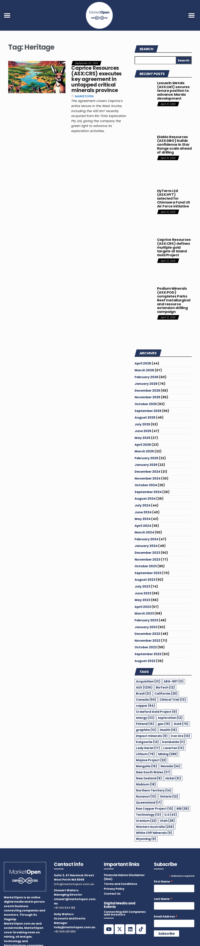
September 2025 (148, 411)
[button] (7, 15)
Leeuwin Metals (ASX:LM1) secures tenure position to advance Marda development (173, 90)
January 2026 (146, 383)
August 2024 (145, 498)
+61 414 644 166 (64, 908)
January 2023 (146, 627)
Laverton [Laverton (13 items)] (173, 748)
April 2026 (143, 363)
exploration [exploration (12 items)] (170, 718)
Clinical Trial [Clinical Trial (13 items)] (173, 700)
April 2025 (143, 444)
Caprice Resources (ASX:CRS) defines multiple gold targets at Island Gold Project (174, 247)
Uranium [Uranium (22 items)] (146, 821)
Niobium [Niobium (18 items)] (146, 784)
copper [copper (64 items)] (145, 706)
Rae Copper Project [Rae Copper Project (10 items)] (154, 809)
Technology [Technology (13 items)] (148, 815)
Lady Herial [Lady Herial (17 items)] (148, 748)
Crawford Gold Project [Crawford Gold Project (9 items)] (156, 712)
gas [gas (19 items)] (164, 724)
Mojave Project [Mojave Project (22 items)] (151, 760)
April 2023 (143, 607)
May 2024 (143, 519)
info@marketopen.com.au (74, 884)
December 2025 (147, 390)
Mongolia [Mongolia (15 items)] (146, 766)
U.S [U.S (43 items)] (170, 815)
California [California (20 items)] (166, 693)
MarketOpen (84, 96)
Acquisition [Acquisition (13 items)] (148, 681)
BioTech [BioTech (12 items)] (165, 687)
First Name (163, 881)
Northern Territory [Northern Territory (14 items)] (153, 790)
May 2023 (142, 600)
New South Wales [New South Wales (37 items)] (153, 772)
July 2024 (142, 505)
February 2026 (146, 377)
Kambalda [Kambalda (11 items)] (173, 742)
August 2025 (145, 417)
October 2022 (146, 647)
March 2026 (144, 370)
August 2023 (145, 579)
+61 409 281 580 (65, 931)
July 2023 (142, 586)
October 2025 (146, 404)
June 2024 (143, 512)
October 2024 (146, 485)
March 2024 (144, 532)
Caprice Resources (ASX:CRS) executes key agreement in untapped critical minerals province (96, 79)
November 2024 (148, 478)
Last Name (163, 899)
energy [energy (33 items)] (145, 718)
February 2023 (146, 620)
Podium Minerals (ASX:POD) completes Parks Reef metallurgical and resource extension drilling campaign (173, 300)
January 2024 (146, 546)
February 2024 (146, 539)
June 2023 (143, 593)
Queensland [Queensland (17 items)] (149, 802)
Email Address (166, 916)
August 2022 (145, 661)
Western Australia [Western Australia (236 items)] (155, 827)
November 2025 (147, 397)
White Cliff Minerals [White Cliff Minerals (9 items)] (154, 833)
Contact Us (112, 894)
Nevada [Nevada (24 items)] (170, 766)
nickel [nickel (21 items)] (173, 778)
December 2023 (147, 552)
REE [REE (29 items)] (183, 809)
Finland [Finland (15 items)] (145, 724)
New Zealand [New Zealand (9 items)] (149, 778)
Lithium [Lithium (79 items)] (145, 754)
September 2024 (148, 492)
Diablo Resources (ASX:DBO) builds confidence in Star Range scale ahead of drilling (174, 144)
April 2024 (143, 525)
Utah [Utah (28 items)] (167, 821)
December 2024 (147, 471)
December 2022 (147, 634)
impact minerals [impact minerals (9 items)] (152, 736)
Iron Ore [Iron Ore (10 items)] (180, 736)
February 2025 (146, 458)
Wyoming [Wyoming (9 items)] (146, 839)
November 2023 (147, 559)
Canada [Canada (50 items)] (146, 700)
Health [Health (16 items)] (168, 730)
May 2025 (142, 438)
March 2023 (144, 613)
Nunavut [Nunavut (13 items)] (146, 796)
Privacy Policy (114, 889)
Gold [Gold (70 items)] (181, 724)
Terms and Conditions (120, 884)
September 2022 (148, 654)
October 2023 (146, 566)
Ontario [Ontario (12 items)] (169, 796)
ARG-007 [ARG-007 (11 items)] (174, 681)
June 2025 (143, 431)
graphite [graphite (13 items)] (146, 730)
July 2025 (142, 424)
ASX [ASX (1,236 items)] (144, 687)
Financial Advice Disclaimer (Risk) (124, 877)
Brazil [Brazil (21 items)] (143, 693)
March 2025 (144, 451)
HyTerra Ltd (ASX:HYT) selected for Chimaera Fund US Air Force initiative (173, 198)
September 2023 (148, 573)
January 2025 (146, 465)
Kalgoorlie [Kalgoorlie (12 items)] (147, 742)
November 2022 (147, 640)
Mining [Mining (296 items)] (168, 754)
